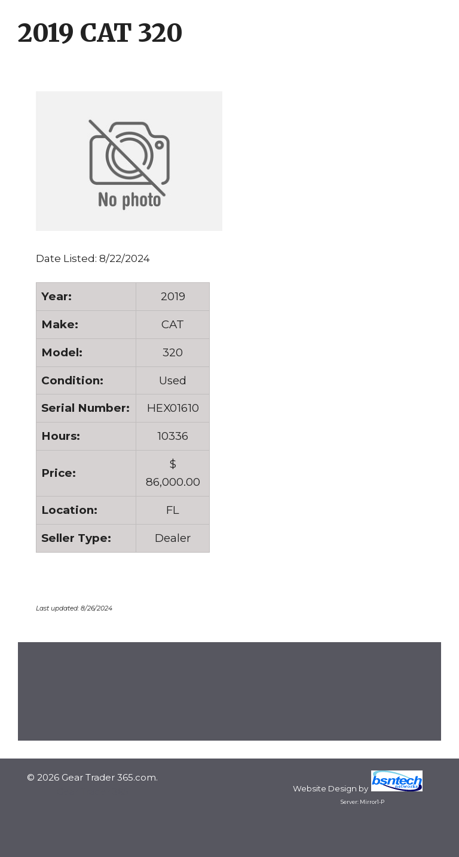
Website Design (325, 788)
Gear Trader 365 (92, 791)
